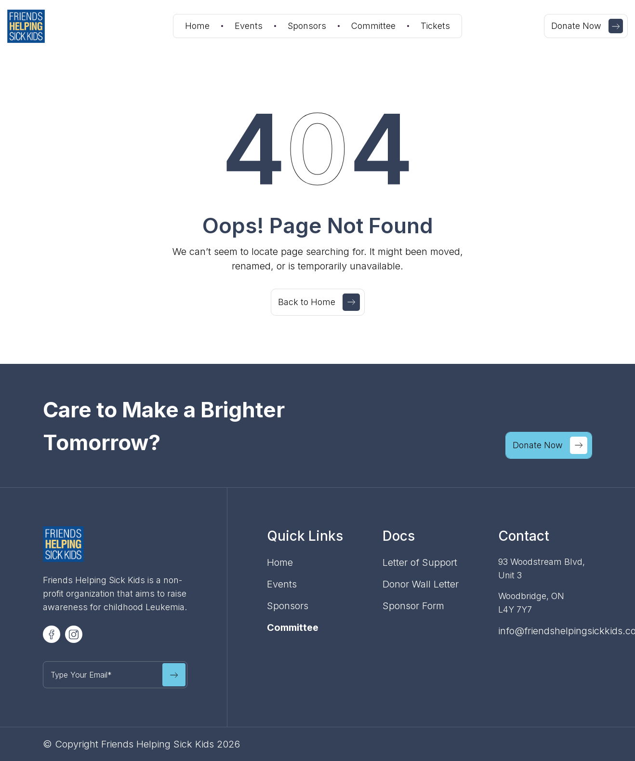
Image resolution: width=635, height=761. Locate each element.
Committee (373, 26)
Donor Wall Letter (421, 584)
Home (197, 26)
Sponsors (307, 26)
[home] (41, 26)
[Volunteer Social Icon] (51, 634)
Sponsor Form (413, 606)
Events (249, 26)
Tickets (435, 26)
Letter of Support (420, 562)
